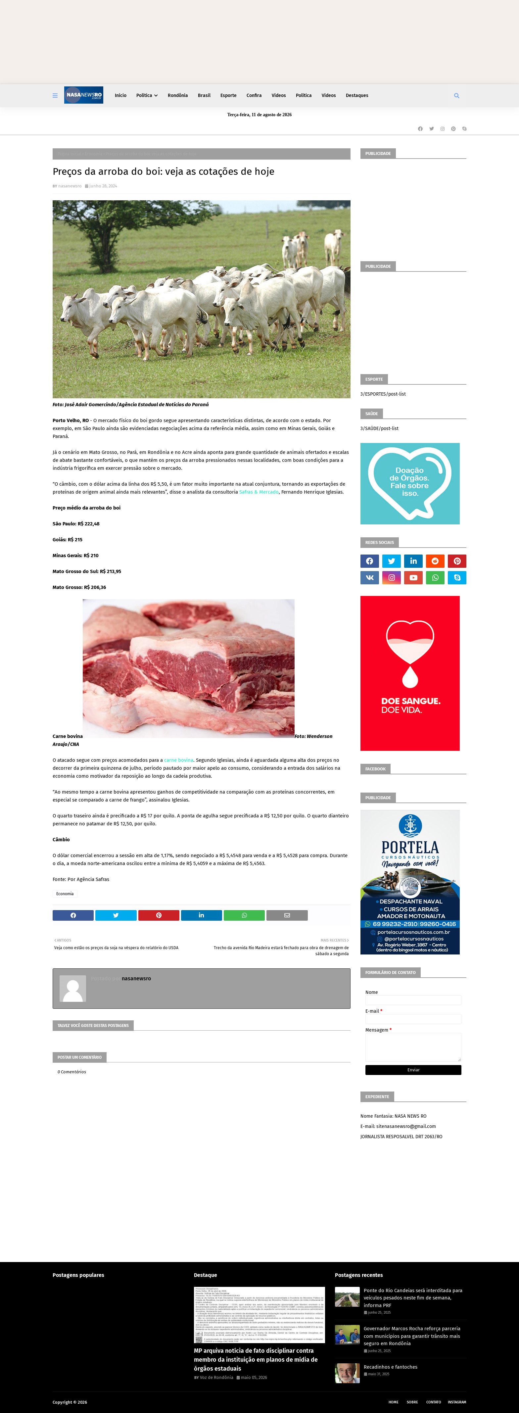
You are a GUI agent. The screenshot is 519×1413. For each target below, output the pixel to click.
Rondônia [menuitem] (178, 95)
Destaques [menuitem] (357, 95)
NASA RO (96, 1402)
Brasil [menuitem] (204, 95)
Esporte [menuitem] (228, 95)
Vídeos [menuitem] (279, 95)
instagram (457, 1402)
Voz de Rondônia (216, 1377)
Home (394, 1402)
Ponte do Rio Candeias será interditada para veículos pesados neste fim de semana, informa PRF (413, 1298)
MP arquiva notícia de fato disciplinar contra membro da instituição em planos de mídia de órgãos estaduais (256, 1359)
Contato (433, 1402)
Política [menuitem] (144, 95)
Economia (93, 154)
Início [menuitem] (120, 95)
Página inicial (69, 154)
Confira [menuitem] (254, 95)
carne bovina (178, 760)
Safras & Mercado (259, 492)
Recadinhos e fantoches (390, 1367)
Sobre (412, 1402)
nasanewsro (70, 185)
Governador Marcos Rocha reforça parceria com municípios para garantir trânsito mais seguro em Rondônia (412, 1336)
